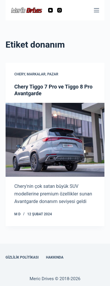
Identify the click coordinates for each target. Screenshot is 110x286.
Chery (19, 74)
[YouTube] (50, 10)
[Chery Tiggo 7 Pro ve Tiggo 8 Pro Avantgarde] (55, 140)
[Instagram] (59, 10)
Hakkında (55, 257)
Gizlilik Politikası (22, 257)
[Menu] (96, 10)
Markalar (36, 74)
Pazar (52, 74)
